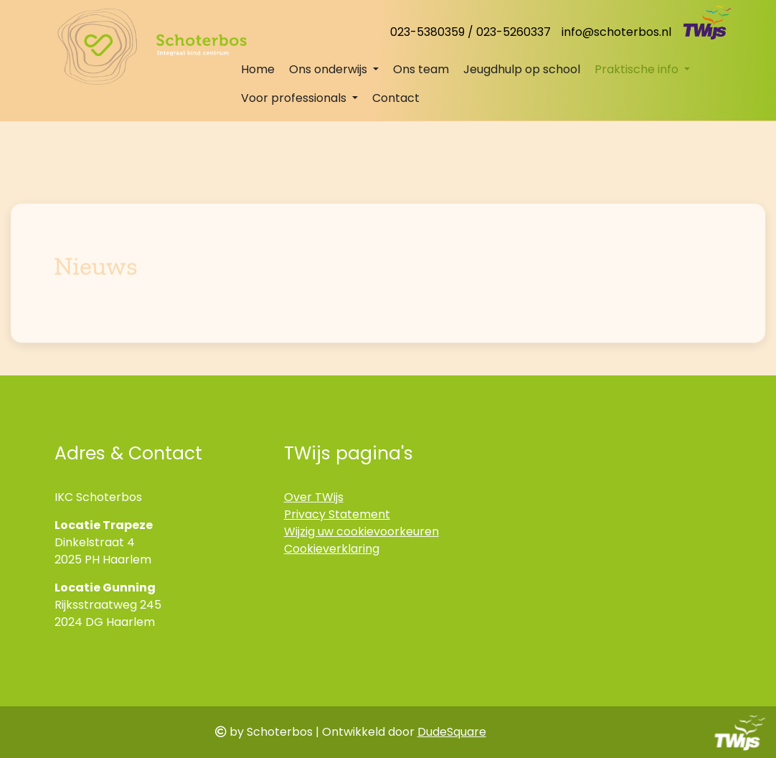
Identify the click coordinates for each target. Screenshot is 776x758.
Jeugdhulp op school (521, 69)
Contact (396, 98)
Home (258, 69)
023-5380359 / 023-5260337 (470, 32)
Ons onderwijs (329, 69)
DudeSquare (451, 732)
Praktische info (638, 69)
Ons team (421, 69)
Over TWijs (314, 497)
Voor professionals (295, 98)
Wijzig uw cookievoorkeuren (361, 531)
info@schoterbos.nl (616, 32)
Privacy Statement (337, 514)
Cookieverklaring (331, 549)
